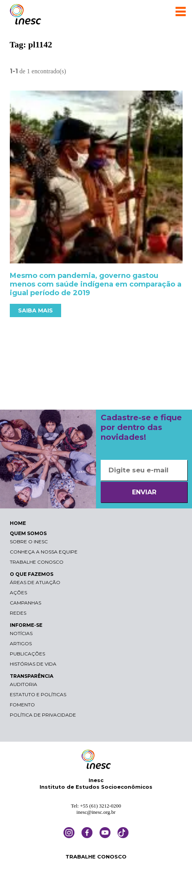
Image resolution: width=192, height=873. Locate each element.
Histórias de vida (33, 664)
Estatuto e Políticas (38, 694)
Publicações (27, 654)
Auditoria (23, 684)
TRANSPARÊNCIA (31, 676)
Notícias (21, 633)
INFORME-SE (26, 625)
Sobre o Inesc (29, 541)
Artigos (21, 643)
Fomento (22, 705)
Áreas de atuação (35, 582)
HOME (18, 523)
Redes (18, 613)
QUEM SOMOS (28, 533)
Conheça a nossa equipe (44, 552)
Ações (18, 592)
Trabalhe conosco (36, 562)
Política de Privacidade (43, 715)
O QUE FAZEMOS (31, 574)
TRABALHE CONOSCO (96, 856)
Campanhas (25, 603)
